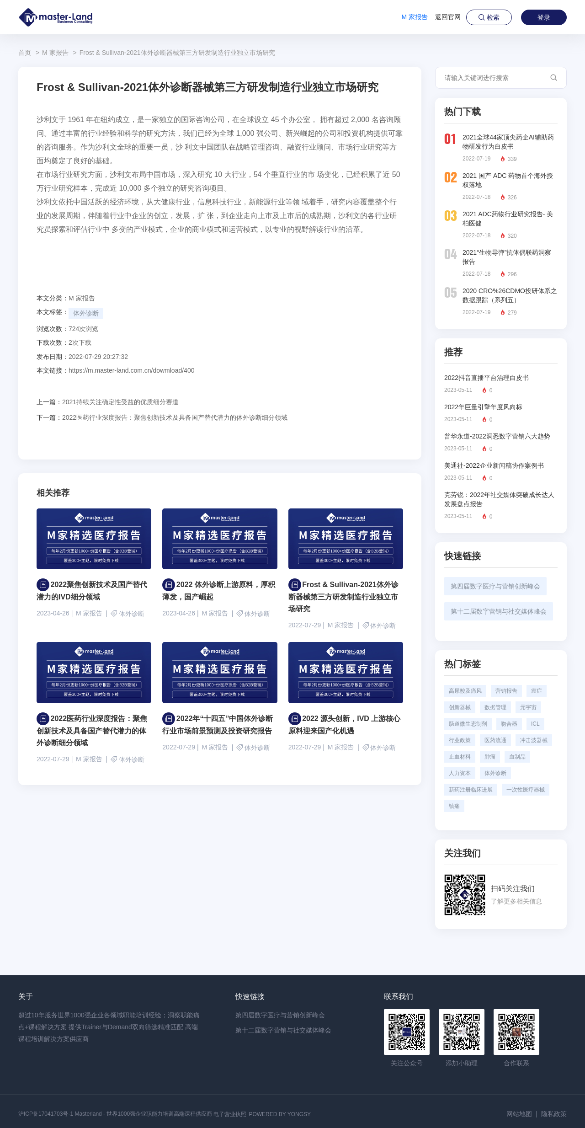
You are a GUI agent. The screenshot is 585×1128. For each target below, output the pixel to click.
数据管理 (495, 707)
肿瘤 (489, 757)
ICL (535, 724)
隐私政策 (554, 1113)
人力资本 (460, 773)
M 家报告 (414, 17)
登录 (543, 17)
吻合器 (509, 724)
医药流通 (495, 740)
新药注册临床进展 (471, 789)
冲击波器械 (534, 740)
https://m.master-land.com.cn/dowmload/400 (131, 370)
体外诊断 (86, 313)
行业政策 (460, 740)
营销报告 (506, 691)
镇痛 (454, 806)
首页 (24, 52)
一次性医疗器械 (525, 789)
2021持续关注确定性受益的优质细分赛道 (108, 401)
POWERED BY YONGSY (280, 1114)
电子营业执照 (229, 1114)
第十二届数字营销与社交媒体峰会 (499, 611)
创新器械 (460, 707)
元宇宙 (528, 707)
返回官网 (448, 17)
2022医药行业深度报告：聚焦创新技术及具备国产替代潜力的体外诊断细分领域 (162, 417)
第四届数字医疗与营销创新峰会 (495, 586)
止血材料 (460, 757)
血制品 (517, 757)
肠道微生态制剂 (468, 724)
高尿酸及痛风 (465, 691)
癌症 (536, 691)
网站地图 (519, 1113)
